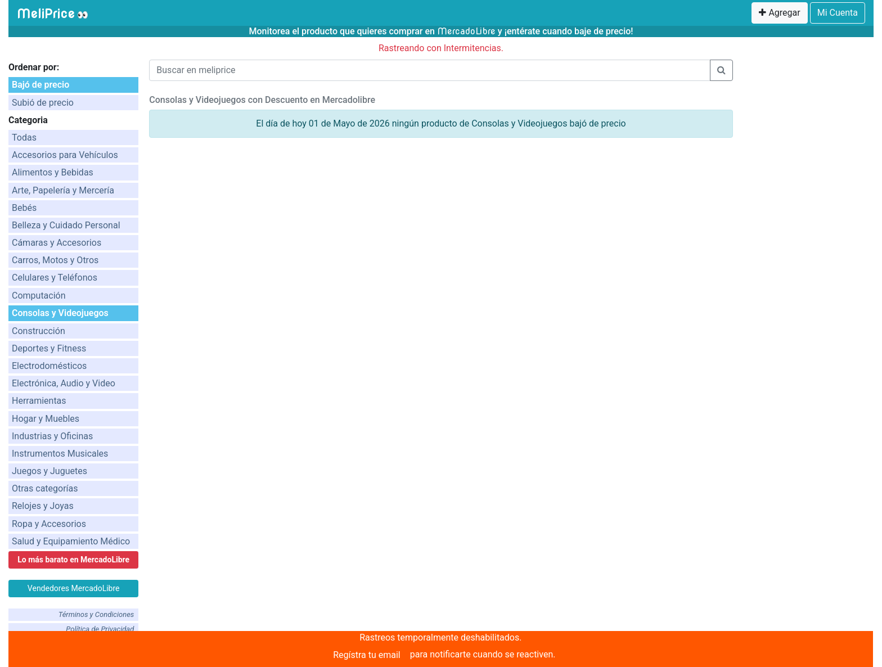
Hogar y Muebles (45, 418)
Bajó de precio (40, 84)
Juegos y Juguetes (49, 471)
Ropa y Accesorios (49, 524)
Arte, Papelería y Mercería (63, 190)
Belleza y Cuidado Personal (66, 225)
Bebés (24, 207)
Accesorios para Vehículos (65, 155)
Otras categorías (45, 488)
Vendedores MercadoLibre (74, 588)
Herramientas (39, 400)
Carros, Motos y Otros (55, 260)
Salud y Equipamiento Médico (71, 541)
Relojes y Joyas (43, 506)
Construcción (38, 331)
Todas (24, 137)
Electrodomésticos (49, 365)
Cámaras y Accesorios (56, 242)
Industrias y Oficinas (52, 436)
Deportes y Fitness (49, 348)
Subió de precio (43, 102)
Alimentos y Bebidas (52, 172)
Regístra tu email (366, 655)
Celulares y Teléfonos (54, 277)
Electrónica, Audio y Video (63, 383)
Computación (39, 295)
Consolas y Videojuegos (60, 313)
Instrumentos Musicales (60, 453)
